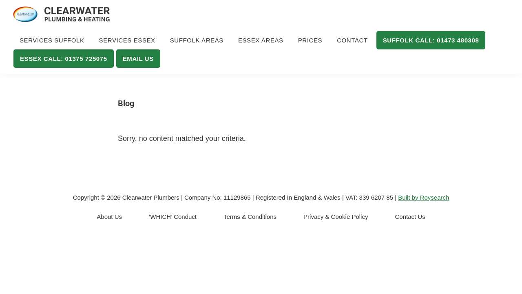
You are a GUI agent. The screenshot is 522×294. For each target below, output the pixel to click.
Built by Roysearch (423, 197)
